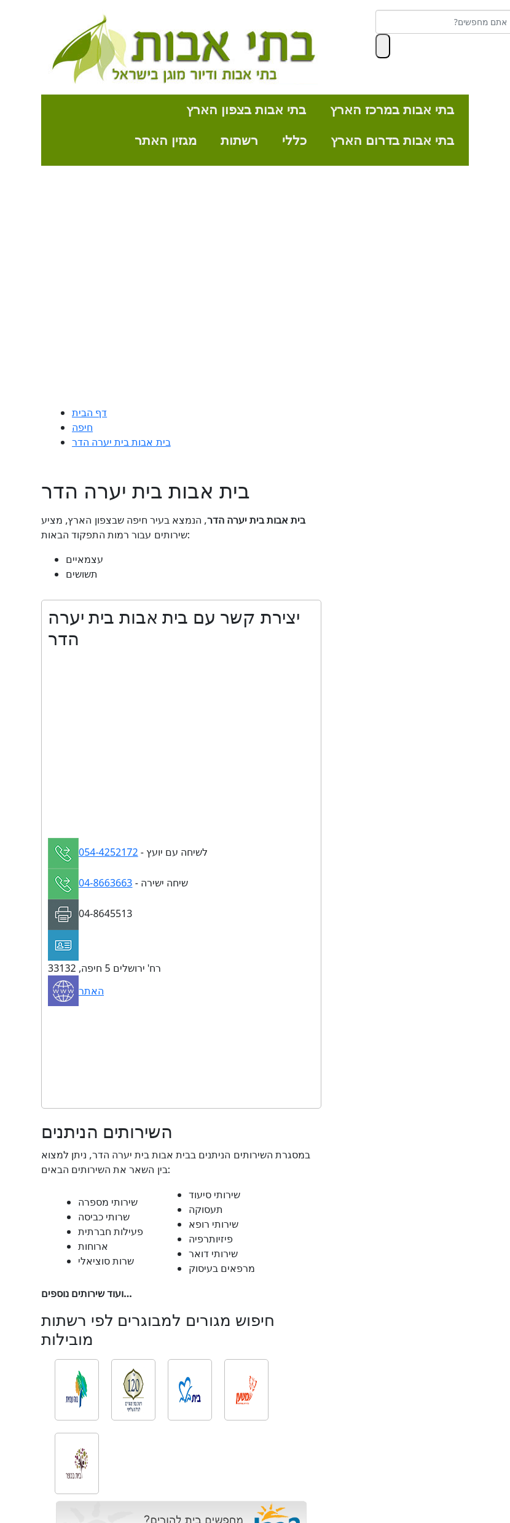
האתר (91, 991)
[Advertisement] (255, 288)
